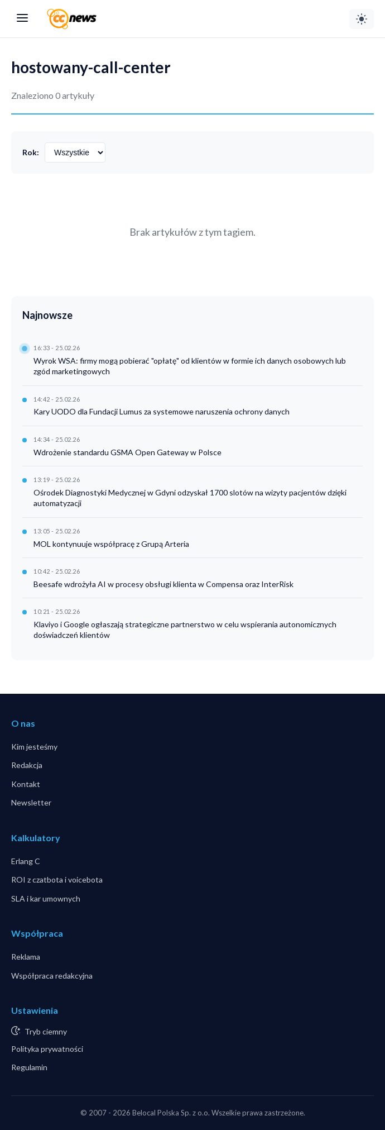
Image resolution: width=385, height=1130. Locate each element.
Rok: (30, 152)
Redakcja (26, 765)
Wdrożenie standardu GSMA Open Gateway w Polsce (127, 452)
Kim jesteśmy (34, 746)
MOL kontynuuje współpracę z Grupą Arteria (111, 544)
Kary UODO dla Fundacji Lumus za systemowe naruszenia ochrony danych (161, 411)
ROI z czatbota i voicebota (57, 879)
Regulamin (29, 1067)
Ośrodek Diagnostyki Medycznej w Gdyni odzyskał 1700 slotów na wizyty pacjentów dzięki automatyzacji (189, 498)
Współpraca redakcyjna (52, 975)
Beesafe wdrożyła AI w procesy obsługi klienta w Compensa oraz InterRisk (163, 584)
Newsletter (31, 802)
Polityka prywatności (47, 1048)
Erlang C (25, 861)
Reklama (25, 956)
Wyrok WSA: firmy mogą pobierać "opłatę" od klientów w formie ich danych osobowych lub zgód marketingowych (189, 366)
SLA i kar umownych (45, 898)
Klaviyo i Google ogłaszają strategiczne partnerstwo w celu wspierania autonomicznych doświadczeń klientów (184, 629)
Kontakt (25, 784)
